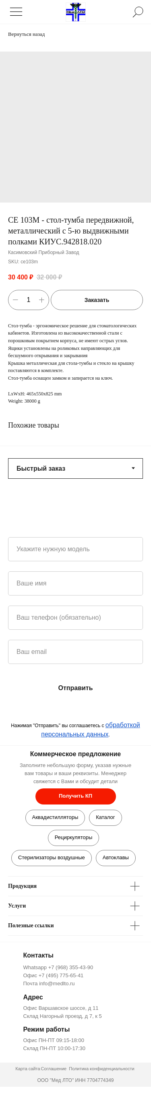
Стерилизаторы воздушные (51, 857)
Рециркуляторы (74, 837)
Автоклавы (116, 857)
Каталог (105, 817)
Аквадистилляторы (55, 817)
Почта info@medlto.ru (49, 983)
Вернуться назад (26, 34)
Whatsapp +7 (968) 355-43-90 (58, 967)
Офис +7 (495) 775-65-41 (53, 975)
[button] (75, 796)
